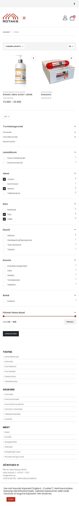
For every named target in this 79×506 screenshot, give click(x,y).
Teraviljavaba (13, 280)
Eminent (11, 301)
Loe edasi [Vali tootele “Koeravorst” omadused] (71, 58)
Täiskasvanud (13, 193)
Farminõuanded (12, 399)
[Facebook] (74, 4)
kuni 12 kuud (12, 183)
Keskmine (11, 209)
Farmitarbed (10, 371)
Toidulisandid (20, 92)
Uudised (8, 419)
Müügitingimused (12, 452)
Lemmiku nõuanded (13, 409)
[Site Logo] (10, 18)
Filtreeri (70, 322)
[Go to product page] (20, 71)
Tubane (10, 249)
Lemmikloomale (8, 92)
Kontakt (8, 437)
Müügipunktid (11, 442)
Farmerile (7, 132)
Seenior (10, 188)
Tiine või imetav (14, 244)
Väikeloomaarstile (12, 414)
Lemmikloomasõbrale (14, 404)
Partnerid (8, 447)
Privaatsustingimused (14, 457)
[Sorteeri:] (14, 46)
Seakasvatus (10, 376)
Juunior (10, 179)
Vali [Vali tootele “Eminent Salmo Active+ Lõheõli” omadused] (33, 58)
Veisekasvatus (11, 381)
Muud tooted (9, 141)
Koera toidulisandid (16, 158)
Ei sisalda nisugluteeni (17, 266)
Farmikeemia (10, 366)
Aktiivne (10, 235)
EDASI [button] (10, 499)
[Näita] (71, 46)
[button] (24, 17)
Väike (9, 219)
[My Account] (65, 18)
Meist (7, 432)
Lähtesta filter (11, 333)
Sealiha (10, 275)
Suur (9, 214)
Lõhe (9, 270)
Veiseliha (11, 284)
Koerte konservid (14, 162)
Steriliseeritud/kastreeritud (19, 240)
